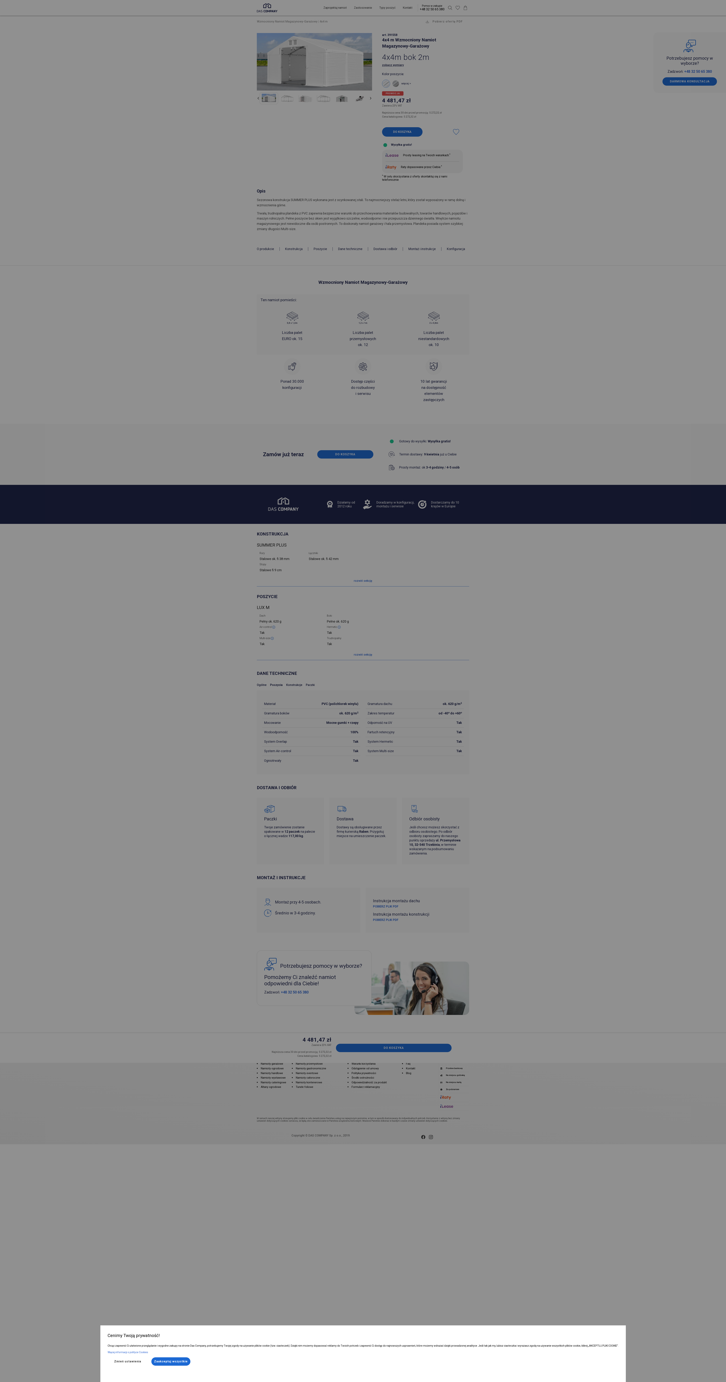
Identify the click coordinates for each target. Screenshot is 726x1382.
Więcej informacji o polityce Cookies (128, 1352)
